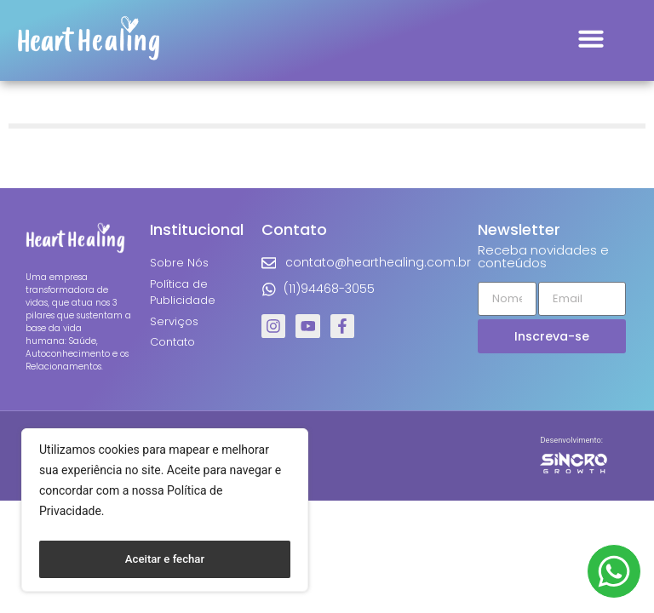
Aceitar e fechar (165, 559)
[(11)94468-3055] (268, 289)
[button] (591, 38)
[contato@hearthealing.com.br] (268, 263)
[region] (164, 513)
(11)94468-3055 (328, 288)
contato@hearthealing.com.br (377, 262)
